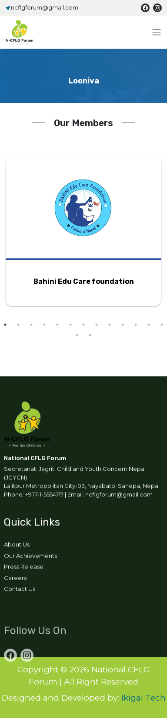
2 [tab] (18, 324)
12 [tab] (148, 324)
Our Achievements (30, 556)
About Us (17, 545)
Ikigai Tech (143, 698)
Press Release (23, 568)
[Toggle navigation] (156, 32)
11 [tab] (135, 324)
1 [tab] (5, 324)
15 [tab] (90, 335)
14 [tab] (77, 335)
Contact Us (19, 590)
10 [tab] (122, 324)
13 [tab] (161, 324)
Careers (15, 578)
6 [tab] (70, 324)
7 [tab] (83, 324)
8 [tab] (96, 324)
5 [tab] (57, 324)
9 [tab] (109, 324)
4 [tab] (44, 324)
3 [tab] (31, 324)
